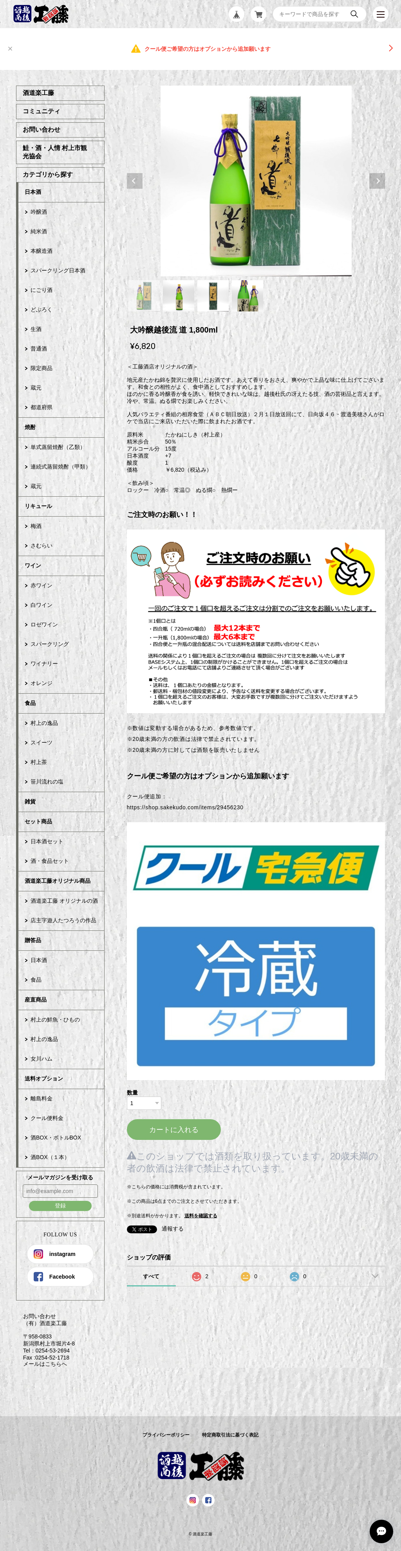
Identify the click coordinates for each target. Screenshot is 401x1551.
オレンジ (41, 683)
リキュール (38, 506)
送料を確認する (200, 1215)
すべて (151, 1276)
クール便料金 (47, 1118)
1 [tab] (144, 295)
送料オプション (44, 1078)
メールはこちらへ (41, 1364)
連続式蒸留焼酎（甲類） (61, 466)
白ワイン (41, 605)
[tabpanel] (256, 181)
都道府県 (41, 407)
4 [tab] (247, 295)
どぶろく (41, 309)
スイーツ (41, 742)
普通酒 (39, 348)
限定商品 (41, 368)
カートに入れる (174, 1130)
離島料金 (41, 1098)
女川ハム (41, 1058)
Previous (135, 181)
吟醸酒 (39, 212)
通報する (173, 1228)
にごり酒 (41, 290)
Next (377, 181)
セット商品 (38, 821)
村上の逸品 (44, 723)
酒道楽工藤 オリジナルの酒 (64, 901)
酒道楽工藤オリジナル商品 (57, 881)
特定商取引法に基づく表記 (230, 1435)
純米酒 (39, 231)
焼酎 (30, 427)
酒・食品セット (50, 861)
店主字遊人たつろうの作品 (63, 920)
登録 (60, 1205)
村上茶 (39, 762)
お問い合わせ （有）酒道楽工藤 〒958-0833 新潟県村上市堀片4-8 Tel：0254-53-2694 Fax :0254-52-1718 (45, 1337)
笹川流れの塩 (47, 781)
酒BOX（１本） (50, 1157)
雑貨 (30, 801)
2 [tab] (178, 295)
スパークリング (50, 644)
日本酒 (33, 192)
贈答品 (33, 940)
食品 (30, 703)
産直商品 (36, 999)
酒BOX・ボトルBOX (56, 1137)
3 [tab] (213, 295)
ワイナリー (44, 663)
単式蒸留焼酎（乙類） (58, 447)
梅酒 (36, 526)
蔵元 (36, 388)
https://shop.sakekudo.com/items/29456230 (185, 807)
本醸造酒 (41, 251)
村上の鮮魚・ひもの (55, 1019)
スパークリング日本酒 (58, 270)
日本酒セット (47, 841)
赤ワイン (41, 585)
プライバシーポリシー (166, 1435)
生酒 (36, 329)
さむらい (41, 545)
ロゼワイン (44, 624)
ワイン (33, 565)
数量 (132, 1092)
